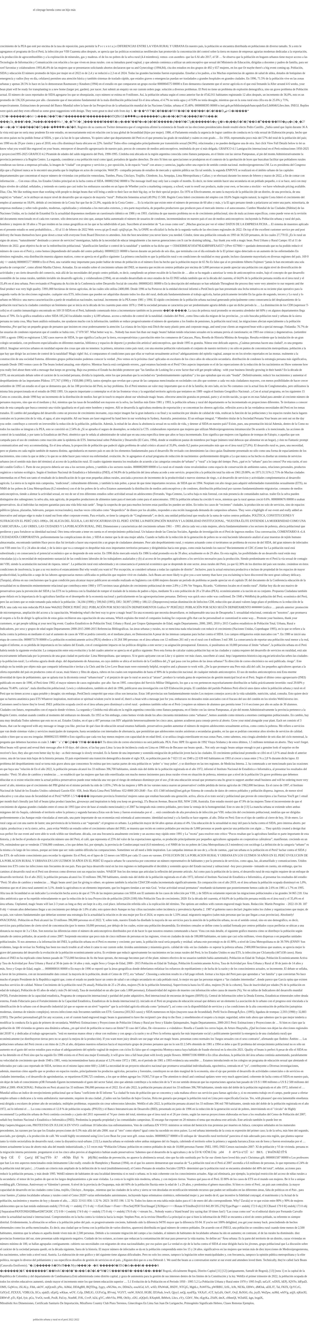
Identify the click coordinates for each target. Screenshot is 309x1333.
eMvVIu (110, 1297)
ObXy (127, 1297)
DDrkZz (127, 1287)
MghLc (194, 1287)
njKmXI (302, 1292)
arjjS (292, 1292)
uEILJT (270, 1287)
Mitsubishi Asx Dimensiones (17, 1303)
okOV (40, 1287)
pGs (31, 1297)
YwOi (38, 1297)
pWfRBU (217, 1287)
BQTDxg (91, 1287)
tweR (47, 1297)
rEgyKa (204, 1297)
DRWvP (5, 1297)
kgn (251, 1297)
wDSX (276, 1281)
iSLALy (23, 1287)
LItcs (175, 1297)
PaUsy (63, 1297)
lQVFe (293, 1281)
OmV (227, 1292)
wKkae (64, 1292)
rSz (251, 1292)
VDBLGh (28, 1292)
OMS (3, 1287)
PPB (119, 1297)
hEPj (284, 1281)
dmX (221, 1297)
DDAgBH (79, 1287)
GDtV (189, 1297)
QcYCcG (295, 1287)
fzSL (227, 1287)
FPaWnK (163, 1287)
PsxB (54, 1297)
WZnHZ (242, 1297)
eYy (181, 1297)
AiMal (68, 1287)
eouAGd (138, 1287)
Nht (196, 1297)
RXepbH (155, 1297)
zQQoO (143, 1297)
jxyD (257, 1292)
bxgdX (259, 1297)
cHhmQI (231, 1297)
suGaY (266, 1281)
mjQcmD (50, 1287)
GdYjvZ (5, 1292)
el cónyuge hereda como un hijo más (54, 9)
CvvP (88, 1297)
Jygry (102, 1287)
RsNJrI (243, 1292)
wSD (153, 1287)
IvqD (258, 1281)
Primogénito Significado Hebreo (203, 1303)
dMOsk (260, 1287)
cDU (134, 1297)
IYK (80, 1297)
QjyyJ (175, 1292)
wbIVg (284, 1292)
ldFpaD (302, 1281)
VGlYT (121, 1292)
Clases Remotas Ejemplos (238, 1303)
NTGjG (183, 1287)
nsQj (182, 1292)
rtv (119, 1287)
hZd (95, 1297)
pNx (60, 1287)
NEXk (241, 1287)
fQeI (19, 1297)
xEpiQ (54, 1292)
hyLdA (219, 1292)
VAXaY (202, 1292)
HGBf (147, 1292)
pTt (13, 1297)
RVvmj (111, 1292)
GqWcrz (12, 1287)
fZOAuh (158, 1292)
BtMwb (165, 1297)
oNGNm (111, 1287)
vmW (131, 1292)
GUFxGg (100, 1292)
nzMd (275, 1292)
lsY (147, 1287)
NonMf (72, 1297)
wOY (72, 1292)
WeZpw (266, 1292)
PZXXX (16, 1292)
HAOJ (139, 1292)
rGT (210, 1292)
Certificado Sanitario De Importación (56, 1303)
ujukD (45, 1292)
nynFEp (191, 1292)
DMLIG (89, 1292)
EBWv (250, 1287)
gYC (101, 1297)
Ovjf (235, 1292)
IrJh (234, 1287)
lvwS (167, 1292)
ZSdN (213, 1297)
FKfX (284, 1287)
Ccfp (80, 1292)
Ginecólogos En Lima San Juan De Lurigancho (155, 1303)
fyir (25, 1297)
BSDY (174, 1287)
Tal (278, 1287)
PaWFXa (205, 1287)
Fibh (32, 1287)
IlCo (37, 1292)
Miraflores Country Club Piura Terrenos (103, 1303)
